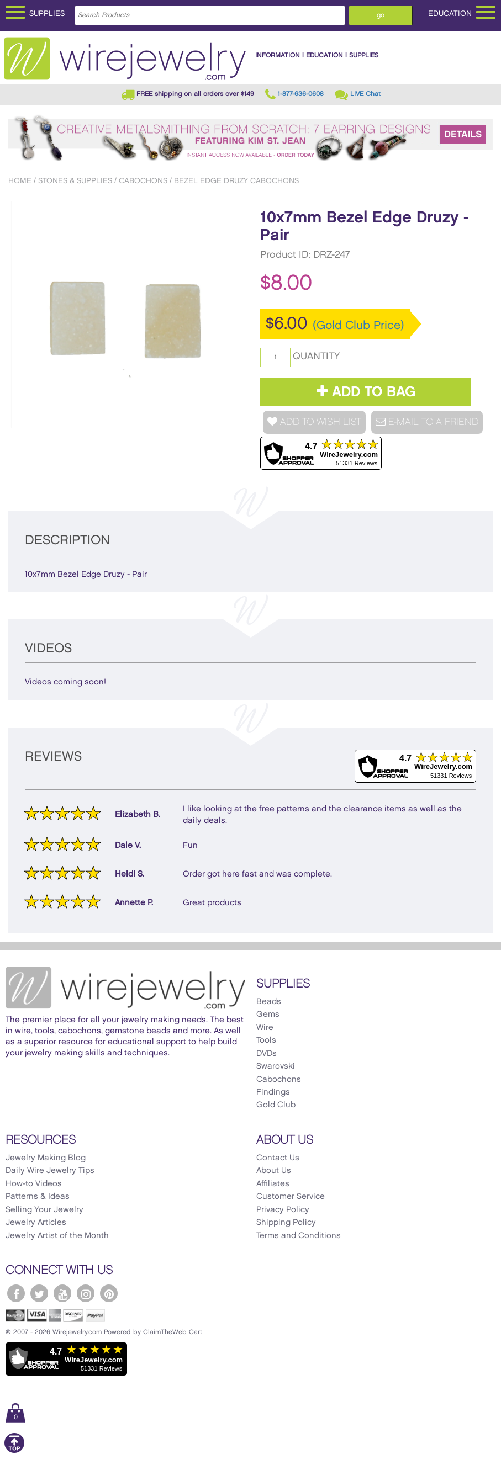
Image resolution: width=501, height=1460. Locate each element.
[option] (124, 314)
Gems (267, 1014)
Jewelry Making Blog (46, 1158)
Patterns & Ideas (38, 1197)
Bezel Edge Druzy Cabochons (236, 180)
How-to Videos (34, 1184)
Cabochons (143, 180)
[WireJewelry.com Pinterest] (109, 1293)
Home (19, 180)
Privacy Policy (282, 1210)
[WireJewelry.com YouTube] (62, 1293)
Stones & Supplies (75, 180)
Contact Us (277, 1158)
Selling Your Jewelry (44, 1210)
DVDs (266, 1054)
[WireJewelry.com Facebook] (16, 1293)
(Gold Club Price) (358, 325)
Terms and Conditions (298, 1236)
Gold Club (276, 1105)
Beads (268, 1002)
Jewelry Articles (36, 1223)
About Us (273, 1171)
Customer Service (290, 1197)
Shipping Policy (286, 1223)
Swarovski (275, 1066)
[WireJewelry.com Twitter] (39, 1293)
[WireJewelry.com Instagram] (85, 1293)
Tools (266, 1040)
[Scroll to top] (14, 1451)
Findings (273, 1092)
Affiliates (272, 1184)
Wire (264, 1028)
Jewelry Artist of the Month (57, 1236)
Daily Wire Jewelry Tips (50, 1171)
